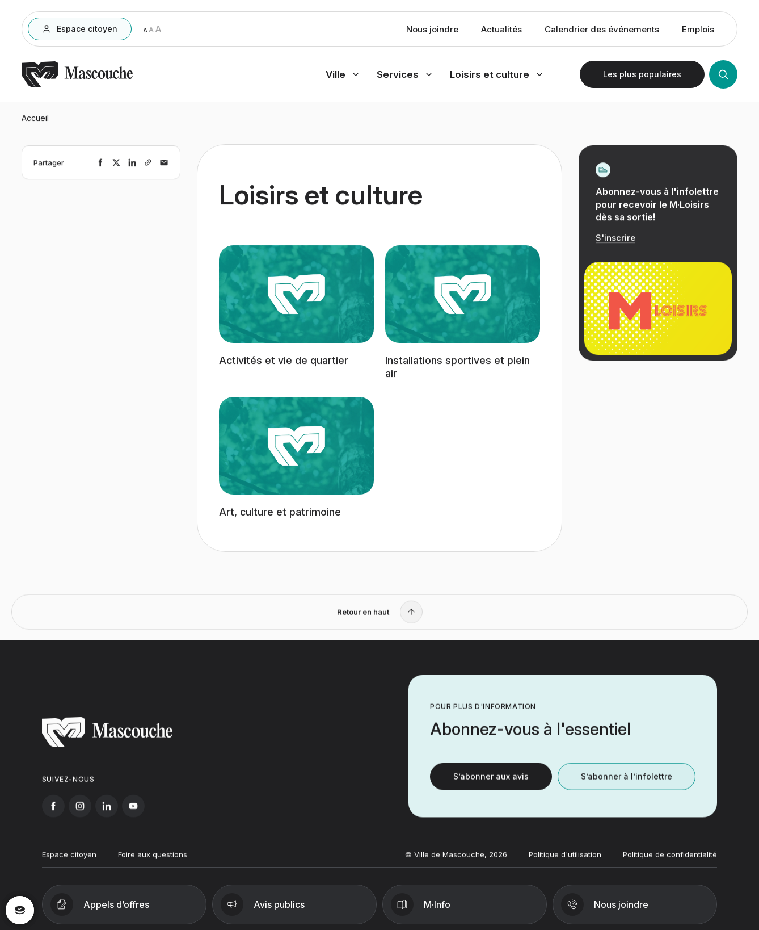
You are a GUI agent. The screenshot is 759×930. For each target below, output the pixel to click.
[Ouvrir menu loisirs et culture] (496, 75)
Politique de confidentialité (670, 863)
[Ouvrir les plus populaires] (642, 75)
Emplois (698, 30)
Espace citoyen (69, 863)
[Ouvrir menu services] (404, 75)
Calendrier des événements (602, 30)
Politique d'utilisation (565, 863)
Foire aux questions (152, 863)
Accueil (35, 122)
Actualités (501, 30)
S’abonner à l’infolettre (626, 785)
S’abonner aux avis (491, 785)
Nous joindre (432, 30)
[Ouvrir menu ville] (342, 75)
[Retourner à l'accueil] (77, 85)
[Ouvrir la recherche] (723, 75)
